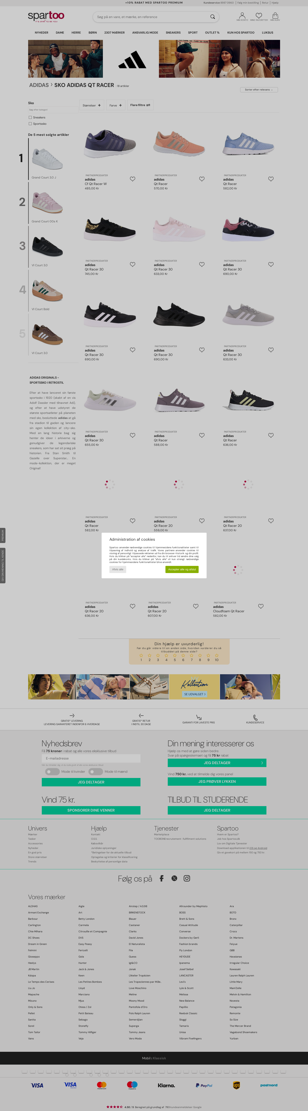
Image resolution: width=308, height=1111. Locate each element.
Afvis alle (117, 569)
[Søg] (212, 17)
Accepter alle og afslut (182, 569)
